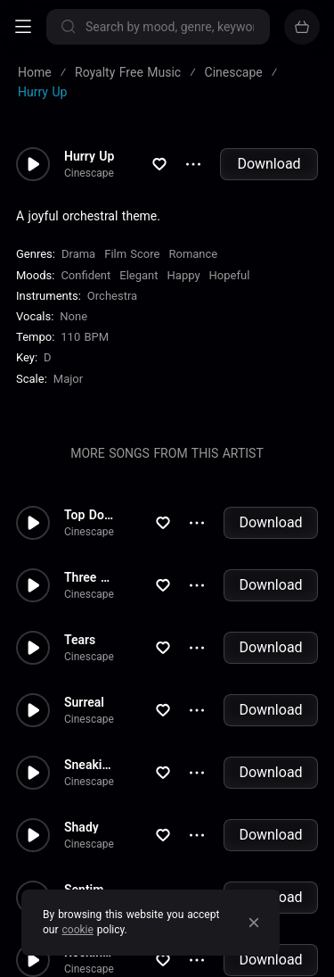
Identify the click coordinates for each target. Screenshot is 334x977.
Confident (85, 275)
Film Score (131, 254)
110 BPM (85, 337)
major (68, 378)
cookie (78, 929)
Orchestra (112, 295)
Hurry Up (89, 156)
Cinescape (89, 173)
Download (268, 163)
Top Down (92, 515)
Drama (78, 254)
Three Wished (103, 577)
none (73, 316)
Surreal (84, 702)
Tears (79, 639)
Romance (192, 254)
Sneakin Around (106, 764)
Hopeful (229, 275)
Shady (81, 827)
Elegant (138, 275)
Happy (183, 275)
